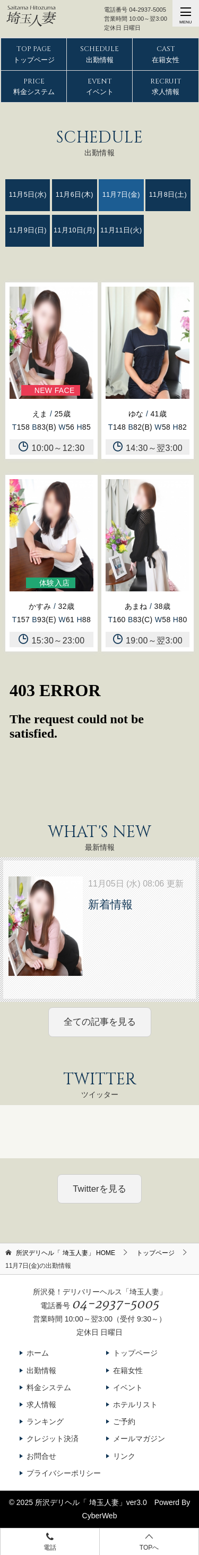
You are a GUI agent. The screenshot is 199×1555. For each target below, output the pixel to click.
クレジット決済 (53, 1438)
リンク (124, 1456)
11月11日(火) (121, 230)
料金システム (34, 86)
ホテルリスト (135, 1404)
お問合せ (41, 1456)
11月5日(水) (28, 194)
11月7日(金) (121, 194)
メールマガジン (139, 1438)
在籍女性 (165, 54)
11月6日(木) (74, 194)
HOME (65, 1253)
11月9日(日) (28, 230)
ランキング (45, 1421)
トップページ (34, 54)
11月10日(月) (75, 230)
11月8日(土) (168, 194)
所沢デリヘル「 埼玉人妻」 (80, 1502)
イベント (100, 86)
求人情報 (165, 86)
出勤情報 (99, 54)
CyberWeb (99, 1515)
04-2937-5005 (147, 9)
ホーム (38, 1353)
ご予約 (124, 1421)
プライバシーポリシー (64, 1473)
